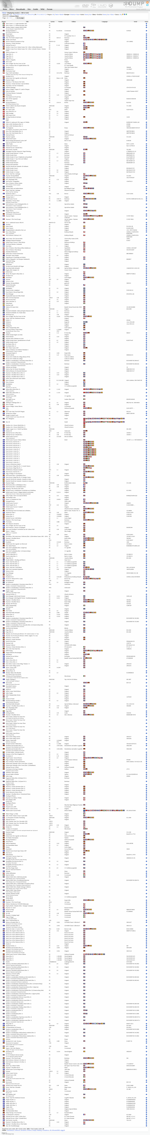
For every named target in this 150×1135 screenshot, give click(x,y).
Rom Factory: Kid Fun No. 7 (13, 441)
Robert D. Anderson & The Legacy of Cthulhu (17, 122)
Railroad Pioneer (10, 135)
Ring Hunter (9, 303)
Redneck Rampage (10, 87)
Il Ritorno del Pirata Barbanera (17, 676)
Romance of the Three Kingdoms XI (15, 754)
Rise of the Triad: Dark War (13, 649)
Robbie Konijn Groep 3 (12, 170)
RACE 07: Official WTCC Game (14, 578)
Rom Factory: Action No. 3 (13, 458)
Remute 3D (9, 431)
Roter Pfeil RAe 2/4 (11, 111)
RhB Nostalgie (9, 113)
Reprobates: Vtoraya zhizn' (13, 201)
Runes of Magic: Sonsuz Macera (14, 406)
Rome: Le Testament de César (13, 499)
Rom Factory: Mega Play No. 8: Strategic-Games (18, 477)
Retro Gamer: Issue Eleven (13, 734)
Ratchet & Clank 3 (13, 194)
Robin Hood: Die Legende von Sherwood (16, 78)
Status (146, 21)
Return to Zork (9, 281)
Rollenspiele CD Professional (13, 214)
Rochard (8, 224)
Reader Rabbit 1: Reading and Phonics (15, 560)
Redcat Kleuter (10, 336)
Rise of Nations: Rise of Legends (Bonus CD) (17, 65)
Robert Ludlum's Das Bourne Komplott (16, 106)
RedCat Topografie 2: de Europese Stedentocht (17, 259)
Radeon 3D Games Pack (12, 307)
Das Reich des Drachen (12, 628)
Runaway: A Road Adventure (13, 43)
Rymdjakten (9, 288)
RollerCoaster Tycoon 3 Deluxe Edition (16, 440)
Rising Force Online (11, 413)
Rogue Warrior (12, 211)
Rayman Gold (9, 305)
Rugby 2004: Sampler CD (12, 270)
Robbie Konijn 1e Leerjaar (12, 172)
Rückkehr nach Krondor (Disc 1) (15, 749)
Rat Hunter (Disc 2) (11, 344)
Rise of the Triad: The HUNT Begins (15, 411)
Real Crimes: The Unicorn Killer (14, 238)
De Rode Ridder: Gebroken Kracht (14, 752)
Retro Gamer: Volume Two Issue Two (15, 727)
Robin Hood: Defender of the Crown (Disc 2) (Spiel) (19, 763)
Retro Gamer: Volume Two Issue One (15, 730)
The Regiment (16, 128)
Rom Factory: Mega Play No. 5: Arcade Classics (18, 466)
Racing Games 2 (10, 197)
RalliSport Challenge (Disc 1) (13, 402)
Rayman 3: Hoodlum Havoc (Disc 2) (15, 374)
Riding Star (9, 95)
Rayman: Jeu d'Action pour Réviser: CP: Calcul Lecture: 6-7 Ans (22, 634)
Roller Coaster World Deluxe (13, 691)
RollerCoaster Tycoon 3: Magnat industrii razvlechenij (19, 493)
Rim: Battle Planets (11, 546)
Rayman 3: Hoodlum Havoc (13, 538)
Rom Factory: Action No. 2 (13, 460)
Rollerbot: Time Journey (12, 772)
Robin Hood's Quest (11, 138)
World (61, 14)
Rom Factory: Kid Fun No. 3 (13, 471)
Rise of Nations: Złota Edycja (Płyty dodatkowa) (18, 248)
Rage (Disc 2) (9, 56)
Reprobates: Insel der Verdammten (14, 85)
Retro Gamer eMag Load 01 (13, 738)
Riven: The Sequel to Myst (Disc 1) (15, 274)
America (72, 14)
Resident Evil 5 (10, 69)
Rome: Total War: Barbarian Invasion (15, 318)
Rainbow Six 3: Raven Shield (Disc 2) (15, 425)
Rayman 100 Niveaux (11, 603)
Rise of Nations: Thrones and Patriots (15, 761)
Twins (56, 14)
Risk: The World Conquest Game (14, 38)
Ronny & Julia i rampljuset (13, 290)
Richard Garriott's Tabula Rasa (13, 743)
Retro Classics (9, 228)
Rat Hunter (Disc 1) (11, 346)
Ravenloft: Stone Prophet (12, 255)
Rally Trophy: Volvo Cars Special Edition (16, 495)
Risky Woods (9, 226)
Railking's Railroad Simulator (13, 240)
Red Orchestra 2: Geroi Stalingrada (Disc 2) (17, 204)
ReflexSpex (9, 264)
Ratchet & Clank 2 (10, 512)
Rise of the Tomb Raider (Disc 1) (14, 133)
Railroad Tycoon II (11, 45)
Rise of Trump (9, 404)
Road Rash (8, 277)
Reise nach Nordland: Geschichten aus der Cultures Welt (20, 529)
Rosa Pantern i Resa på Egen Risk (14, 292)
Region (4, 21)
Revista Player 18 (10, 671)
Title (27, 21)
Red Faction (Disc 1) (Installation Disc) (16, 475)
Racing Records (10, 580)
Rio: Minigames (10, 418)
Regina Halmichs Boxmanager (13, 652)
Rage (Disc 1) (9, 58)
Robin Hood (9, 272)
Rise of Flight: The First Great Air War (15, 63)
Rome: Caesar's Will (11, 668)
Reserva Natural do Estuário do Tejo (15, 41)
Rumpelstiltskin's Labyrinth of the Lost (16, 230)
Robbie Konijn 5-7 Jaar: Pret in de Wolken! (17, 159)
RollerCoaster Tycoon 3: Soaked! (14, 507)
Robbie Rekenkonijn (11, 161)
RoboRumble (9, 186)
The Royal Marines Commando (14, 93)
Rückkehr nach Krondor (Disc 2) (15, 746)
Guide (35, 9)
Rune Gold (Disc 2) (11, 301)
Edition (74, 21)
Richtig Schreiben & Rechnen (13, 117)
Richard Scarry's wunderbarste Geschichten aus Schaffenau (21, 490)
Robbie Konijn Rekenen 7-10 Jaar (14, 153)
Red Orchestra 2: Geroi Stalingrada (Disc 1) (17, 208)
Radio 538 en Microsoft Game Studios (15, 378)
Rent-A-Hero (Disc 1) (11, 662)
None (86, 14)
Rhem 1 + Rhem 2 (11, 532)
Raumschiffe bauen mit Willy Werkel (15, 296)
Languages (105, 21)
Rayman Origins (10, 80)
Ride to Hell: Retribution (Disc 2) (14, 124)
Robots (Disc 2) (10, 514)
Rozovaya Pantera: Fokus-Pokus (14, 330)
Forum (49, 9)
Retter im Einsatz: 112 (11, 52)
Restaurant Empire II (11, 353)
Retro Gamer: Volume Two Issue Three (16, 724)
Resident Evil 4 (10, 67)
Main (5, 9)
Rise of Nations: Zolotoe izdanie (14, 184)
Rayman (8, 279)
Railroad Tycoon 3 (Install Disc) (14, 147)
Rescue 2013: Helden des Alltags (14, 358)
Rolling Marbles (10, 36)
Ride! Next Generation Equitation (14, 569)
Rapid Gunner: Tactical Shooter (14, 758)
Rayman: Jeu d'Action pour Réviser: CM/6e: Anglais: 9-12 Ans (22, 635)
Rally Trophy (9, 144)
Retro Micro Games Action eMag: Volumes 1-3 (18, 664)
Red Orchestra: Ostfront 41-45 (13, 235)
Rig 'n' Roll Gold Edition (19, 73)
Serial (135, 21)
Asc (90, 14)
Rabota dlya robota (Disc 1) (13, 393)
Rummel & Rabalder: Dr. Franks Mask (16, 312)
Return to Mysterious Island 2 (13, 464)
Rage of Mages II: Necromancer (14, 473)
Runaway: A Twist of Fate (12, 637)
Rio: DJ (8, 422)
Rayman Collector (10, 645)
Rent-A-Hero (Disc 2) (11, 660)
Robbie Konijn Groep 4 (12, 168)
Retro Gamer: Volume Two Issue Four (15, 720)
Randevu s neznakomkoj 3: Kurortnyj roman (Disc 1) (19, 364)
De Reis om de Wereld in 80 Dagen (15, 266)
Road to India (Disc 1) (11, 556)
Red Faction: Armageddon (12, 181)
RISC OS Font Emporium (12, 297)
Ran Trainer (9, 610)
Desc (112, 14)
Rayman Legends (10, 137)
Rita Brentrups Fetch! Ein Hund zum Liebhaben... (18, 510)
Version (60, 21)
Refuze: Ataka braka (11, 741)
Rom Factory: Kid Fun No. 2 (13, 447)
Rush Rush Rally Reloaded (13, 268)
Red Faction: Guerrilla (11, 149)
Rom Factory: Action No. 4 (13, 456)
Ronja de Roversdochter (12, 164)
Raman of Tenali (10, 699)
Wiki (42, 9)
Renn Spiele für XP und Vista (13, 97)
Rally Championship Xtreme (13, 695)
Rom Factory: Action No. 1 (13, 462)
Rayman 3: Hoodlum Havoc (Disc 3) (15, 373)
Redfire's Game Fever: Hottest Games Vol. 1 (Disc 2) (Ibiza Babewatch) (24, 47)
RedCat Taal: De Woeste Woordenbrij (15, 369)
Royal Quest (9, 34)
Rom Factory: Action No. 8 (13, 449)
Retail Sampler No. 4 (11, 505)
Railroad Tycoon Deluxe (12, 656)
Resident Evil (9, 275)
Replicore (8, 689)
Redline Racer (9, 658)
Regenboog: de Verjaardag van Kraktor (16, 257)
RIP (7, 697)
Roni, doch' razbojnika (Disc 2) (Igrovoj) (16, 548)
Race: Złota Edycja (11, 232)
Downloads (20, 9)
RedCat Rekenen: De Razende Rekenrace (16, 371)
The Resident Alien (11, 497)
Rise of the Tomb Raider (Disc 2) (14, 131)
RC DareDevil (9, 582)
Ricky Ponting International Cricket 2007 (16, 141)
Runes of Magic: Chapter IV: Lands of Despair (17, 89)
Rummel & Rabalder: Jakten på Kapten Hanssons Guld (20, 311)
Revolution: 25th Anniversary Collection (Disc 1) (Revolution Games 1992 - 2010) (27, 536)
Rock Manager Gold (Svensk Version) (15, 596)
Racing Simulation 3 (12, 31)
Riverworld (12, 683)
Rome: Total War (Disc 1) (12, 565)
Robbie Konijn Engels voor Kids (14, 334)
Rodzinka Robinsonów (12, 251)
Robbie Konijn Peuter (11, 155)
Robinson (8, 322)
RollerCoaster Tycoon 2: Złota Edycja (15, 242)
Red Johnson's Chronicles (12, 523)
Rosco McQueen (10, 540)
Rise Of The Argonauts (12, 98)
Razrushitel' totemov (11, 686)
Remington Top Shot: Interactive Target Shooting (18, 151)
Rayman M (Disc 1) (11, 594)
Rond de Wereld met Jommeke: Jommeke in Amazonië (20, 481)
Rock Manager (9, 294)
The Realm (9, 522)
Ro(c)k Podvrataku (11, 285)
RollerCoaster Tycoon (11, 199)
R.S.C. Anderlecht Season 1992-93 (14, 222)
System (52, 21)
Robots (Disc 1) (10, 516)
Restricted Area (10, 314)
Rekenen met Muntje (11, 367)
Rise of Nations (10, 380)
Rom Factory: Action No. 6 (13, 453)
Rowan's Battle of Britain (12, 774)
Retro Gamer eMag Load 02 (13, 736)
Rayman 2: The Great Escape (13, 219)
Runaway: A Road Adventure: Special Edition (17, 83)
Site (29, 9)
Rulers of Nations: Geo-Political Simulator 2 (17, 350)
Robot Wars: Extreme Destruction (14, 253)
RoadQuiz (8, 542)
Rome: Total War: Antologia (13, 174)
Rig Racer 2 (9, 575)
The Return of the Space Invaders (14, 769)
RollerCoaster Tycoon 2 (12, 437)
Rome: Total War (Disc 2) (12, 563)
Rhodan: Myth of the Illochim (13, 673)
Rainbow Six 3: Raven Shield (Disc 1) (15, 427)
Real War (11, 386)
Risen (7, 309)
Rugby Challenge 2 (12, 680)
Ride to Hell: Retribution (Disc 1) (14, 126)
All (10, 14)
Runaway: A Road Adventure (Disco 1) (16, 647)
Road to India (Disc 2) (11, 554)
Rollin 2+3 (8, 320)
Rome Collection (10, 107)
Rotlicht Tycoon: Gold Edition (13, 518)
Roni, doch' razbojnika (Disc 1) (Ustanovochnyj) (18, 551)
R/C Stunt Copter (10, 109)
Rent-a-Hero (9, 100)
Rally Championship (11, 606)
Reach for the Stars (11, 299)
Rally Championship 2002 (12, 327)
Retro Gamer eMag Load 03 (13, 665)
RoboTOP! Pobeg (10, 261)
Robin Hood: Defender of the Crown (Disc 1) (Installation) (21, 765)
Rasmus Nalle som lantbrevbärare (14, 188)
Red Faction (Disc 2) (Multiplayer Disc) (16, 485)
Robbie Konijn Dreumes (12, 162)
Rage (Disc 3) (9, 54)
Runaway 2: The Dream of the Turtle (15, 82)
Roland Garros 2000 (11, 396)
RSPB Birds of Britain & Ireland (14, 470)
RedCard (8, 534)
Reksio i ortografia (10, 60)
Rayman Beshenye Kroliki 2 (13, 701)
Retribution (9, 654)
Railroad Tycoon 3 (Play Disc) (13, 433)
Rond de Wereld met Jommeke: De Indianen (17, 166)
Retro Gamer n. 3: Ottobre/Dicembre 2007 (16, 25)
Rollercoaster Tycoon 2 (12, 146)
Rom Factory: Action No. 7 (13, 451)
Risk (7, 409)
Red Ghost (8, 246)
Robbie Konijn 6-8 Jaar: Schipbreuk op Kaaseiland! (19, 157)
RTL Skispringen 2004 (11, 708)
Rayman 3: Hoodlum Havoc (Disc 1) (15, 376)
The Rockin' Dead (10, 71)
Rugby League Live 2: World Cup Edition (16, 429)
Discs (11, 9)
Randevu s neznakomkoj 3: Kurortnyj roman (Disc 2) (19, 361)
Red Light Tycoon (10, 400)
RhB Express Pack (10, 115)
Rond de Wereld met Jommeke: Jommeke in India (18, 479)
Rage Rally (9, 711)
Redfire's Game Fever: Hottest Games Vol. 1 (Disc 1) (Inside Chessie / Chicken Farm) (26, 49)
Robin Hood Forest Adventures (14, 177)
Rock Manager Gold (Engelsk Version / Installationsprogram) (21, 598)
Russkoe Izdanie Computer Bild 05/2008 (16, 28)
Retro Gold (9, 61)
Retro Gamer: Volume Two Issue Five (15, 717)
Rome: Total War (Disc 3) (12, 562)
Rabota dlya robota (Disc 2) (13, 390)
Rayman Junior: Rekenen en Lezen (15, 338)
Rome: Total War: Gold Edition (14, 567)
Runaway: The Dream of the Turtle (15, 488)
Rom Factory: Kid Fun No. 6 (13, 443)
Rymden (8, 609)
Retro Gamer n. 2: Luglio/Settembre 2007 (16, 23)
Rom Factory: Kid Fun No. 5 (13, 445)
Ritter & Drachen (10, 91)
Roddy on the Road (11, 39)
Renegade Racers (10, 501)
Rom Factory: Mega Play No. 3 (14, 468)
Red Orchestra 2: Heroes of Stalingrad (15, 527)
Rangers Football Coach (15, 416)
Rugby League (13, 591)
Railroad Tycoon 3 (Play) (12, 767)
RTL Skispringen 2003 (11, 179)
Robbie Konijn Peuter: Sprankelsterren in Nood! (18, 340)
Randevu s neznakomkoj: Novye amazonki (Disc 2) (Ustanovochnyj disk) (24, 625)
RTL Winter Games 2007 (12, 348)
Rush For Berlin (10, 355)
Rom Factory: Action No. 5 (13, 455)
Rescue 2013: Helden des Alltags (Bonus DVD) (18, 357)
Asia (77, 14)
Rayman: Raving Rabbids (12, 175)
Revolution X (9, 756)
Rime (7, 119)
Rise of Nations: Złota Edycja (13, 250)
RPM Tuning (9, 650)
